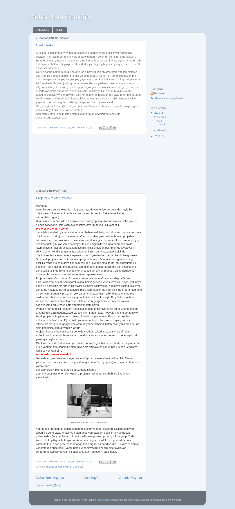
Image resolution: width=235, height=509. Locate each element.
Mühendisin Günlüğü (59, 17)
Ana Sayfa (43, 29)
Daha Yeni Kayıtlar (50, 478)
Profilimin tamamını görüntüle (167, 98)
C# (74, 466)
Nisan (160, 130)
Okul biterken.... (47, 45)
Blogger (144, 499)
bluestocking (105, 499)
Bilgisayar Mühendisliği (58, 466)
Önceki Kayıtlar (130, 478)
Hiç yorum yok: (85, 127)
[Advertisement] (89, 162)
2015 (157, 112)
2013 (157, 136)
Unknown (159, 93)
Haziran (162, 117)
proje (80, 466)
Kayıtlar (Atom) (53, 485)
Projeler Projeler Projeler (54, 198)
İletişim (60, 29)
